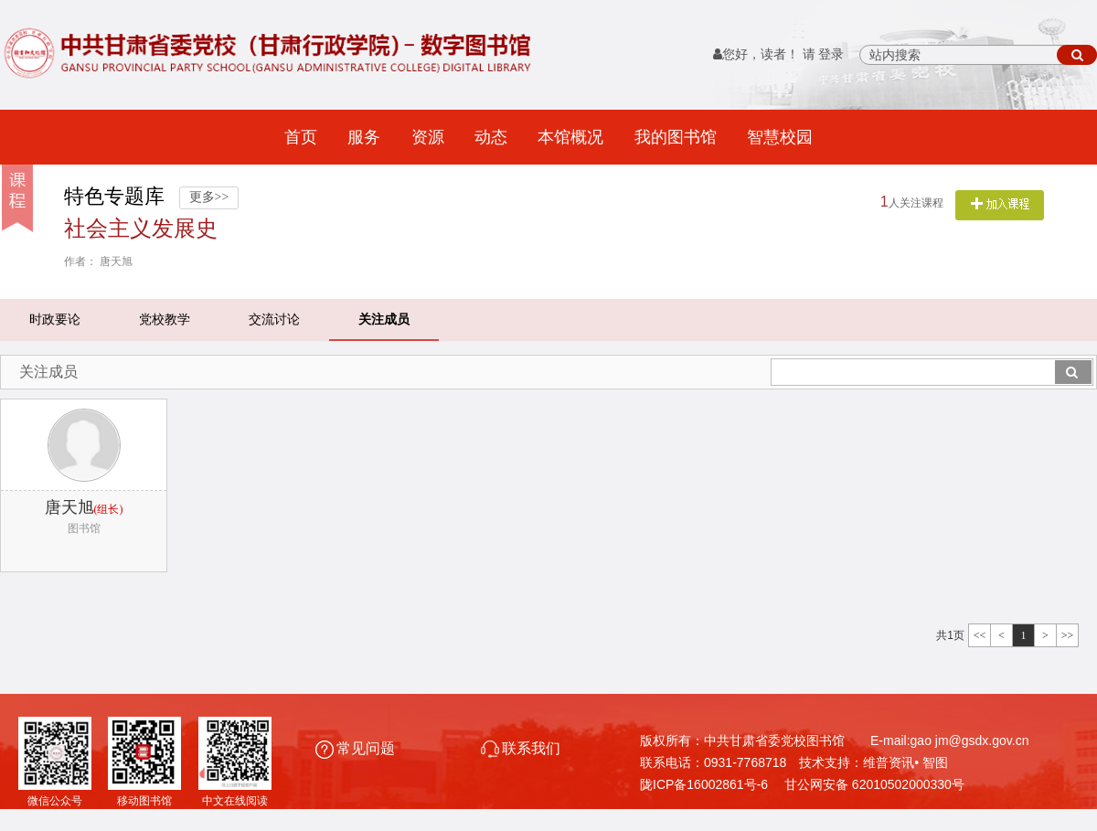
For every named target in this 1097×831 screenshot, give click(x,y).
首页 (300, 137)
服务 (363, 137)
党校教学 (164, 319)
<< (980, 635)
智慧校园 (780, 137)
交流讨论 (274, 319)
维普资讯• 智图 (905, 762)
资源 (427, 137)
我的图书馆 (675, 137)
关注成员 (384, 319)
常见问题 (357, 748)
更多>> (209, 197)
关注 (999, 205)
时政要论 (54, 319)
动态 (490, 137)
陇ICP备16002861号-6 (704, 784)
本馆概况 (570, 137)
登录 (831, 54)
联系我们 (520, 748)
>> (1067, 635)
